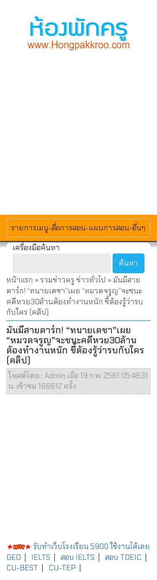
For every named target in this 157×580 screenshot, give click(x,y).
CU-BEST (22, 568)
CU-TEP (62, 568)
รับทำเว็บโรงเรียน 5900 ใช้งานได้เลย (78, 546)
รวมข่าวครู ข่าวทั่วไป (73, 280)
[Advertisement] (78, 131)
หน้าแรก (19, 280)
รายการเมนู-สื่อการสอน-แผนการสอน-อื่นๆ (78, 227)
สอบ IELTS (78, 557)
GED (13, 557)
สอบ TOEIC (123, 557)
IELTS (40, 557)
